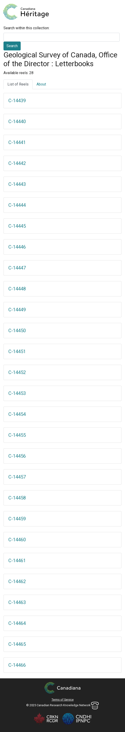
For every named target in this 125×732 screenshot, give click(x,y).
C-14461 (17, 560)
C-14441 (17, 142)
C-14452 (17, 372)
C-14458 (17, 498)
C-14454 (17, 414)
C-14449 (17, 309)
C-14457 (17, 477)
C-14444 (17, 205)
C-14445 (17, 226)
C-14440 (17, 121)
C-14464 (17, 623)
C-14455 (17, 435)
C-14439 (17, 100)
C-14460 (17, 539)
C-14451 (17, 351)
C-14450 (17, 330)
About (41, 84)
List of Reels (18, 84)
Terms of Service (63, 699)
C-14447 (17, 268)
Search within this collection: (26, 28)
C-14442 (17, 163)
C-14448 (17, 289)
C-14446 (17, 247)
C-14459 (17, 519)
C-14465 (17, 644)
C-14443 (17, 184)
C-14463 (17, 602)
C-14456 (17, 456)
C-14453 (17, 393)
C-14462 (17, 581)
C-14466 (17, 665)
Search (12, 46)
